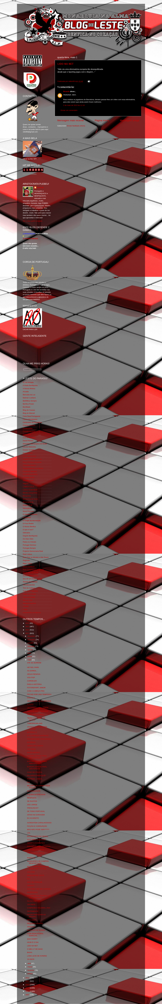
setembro (31, 646)
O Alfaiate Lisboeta (30, 514)
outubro (31, 643)
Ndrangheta (27, 508)
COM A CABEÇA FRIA (36, 691)
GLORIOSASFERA (30, 474)
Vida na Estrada (29, 597)
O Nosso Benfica (29, 527)
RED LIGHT (31, 920)
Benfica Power (28, 404)
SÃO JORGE (32, 805)
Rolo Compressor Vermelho (33, 570)
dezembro (32, 636)
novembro (32, 640)
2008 (27, 991)
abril (29, 963)
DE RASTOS (32, 801)
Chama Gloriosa (29, 425)
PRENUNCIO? (33, 808)
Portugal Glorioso (29, 545)
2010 (27, 985)
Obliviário (26, 533)
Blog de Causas (29, 410)
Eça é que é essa (29, 456)
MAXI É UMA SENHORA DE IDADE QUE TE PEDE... (38, 868)
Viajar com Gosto (29, 594)
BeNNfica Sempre (30, 401)
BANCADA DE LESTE (35, 875)
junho (30, 656)
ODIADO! (30, 885)
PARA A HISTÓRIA (34, 684)
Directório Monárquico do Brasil (35, 444)
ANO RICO (31, 749)
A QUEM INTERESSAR (36, 794)
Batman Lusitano (29, 398)
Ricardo (66, 91)
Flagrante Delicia (29, 465)
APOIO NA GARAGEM (36, 815)
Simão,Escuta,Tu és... (31, 573)
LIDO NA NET (65, 63)
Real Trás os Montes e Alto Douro (36, 557)
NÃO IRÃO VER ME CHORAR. (39, 889)
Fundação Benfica (30, 471)
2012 (27, 978)
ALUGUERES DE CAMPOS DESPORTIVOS (38, 862)
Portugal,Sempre (29, 548)
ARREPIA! (31, 927)
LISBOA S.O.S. (29, 487)
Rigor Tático (27, 563)
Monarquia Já (28, 502)
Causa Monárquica (30, 419)
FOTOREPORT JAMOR (36, 688)
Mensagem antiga (129, 120)
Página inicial (102, 120)
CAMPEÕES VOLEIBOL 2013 (38, 908)
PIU (28, 879)
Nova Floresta (28, 511)
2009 (27, 988)
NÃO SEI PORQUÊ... (35, 882)
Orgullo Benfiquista (30, 536)
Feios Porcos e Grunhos (32, 462)
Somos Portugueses (30, 576)
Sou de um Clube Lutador (32, 579)
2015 (27, 626)
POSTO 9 (31, 698)
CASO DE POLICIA (34, 772)
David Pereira (28, 441)
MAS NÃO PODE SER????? (38, 829)
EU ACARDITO (33, 818)
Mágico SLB (27, 505)
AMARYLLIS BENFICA (36, 843)
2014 (27, 630)
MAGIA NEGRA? (33, 752)
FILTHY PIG (31, 901)
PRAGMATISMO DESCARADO (39, 739)
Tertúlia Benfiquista (30, 582)
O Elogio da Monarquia (31, 520)
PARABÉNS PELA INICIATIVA (38, 846)
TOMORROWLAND (34, 723)
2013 (27, 633)
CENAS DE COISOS (35, 746)
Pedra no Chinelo (29, 542)
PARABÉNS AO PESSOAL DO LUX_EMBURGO (39, 897)
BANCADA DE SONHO (36, 930)
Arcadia (26, 392)
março (30, 967)
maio (30, 660)
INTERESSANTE (33, 791)
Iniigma (25, 484)
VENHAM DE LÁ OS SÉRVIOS (39, 701)
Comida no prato (29, 431)
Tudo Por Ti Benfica (30, 591)
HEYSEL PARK (33, 667)
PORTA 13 (31, 858)
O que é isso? (28, 530)
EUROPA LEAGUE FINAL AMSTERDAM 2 (37, 762)
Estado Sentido (29, 450)
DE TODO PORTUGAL (36, 811)
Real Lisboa (27, 554)
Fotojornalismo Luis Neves (33, 468)
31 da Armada (28, 382)
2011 (27, 981)
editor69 (40, 188)
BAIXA (29, 952)
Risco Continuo (29, 566)
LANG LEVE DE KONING (37, 956)
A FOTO (30, 704)
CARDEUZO (32, 681)
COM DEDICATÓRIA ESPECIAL (35, 935)
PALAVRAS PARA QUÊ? (36, 776)
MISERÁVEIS (32, 892)
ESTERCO (31, 742)
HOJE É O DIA (33, 942)
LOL (28, 833)
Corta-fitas (27, 434)
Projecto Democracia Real (33, 551)
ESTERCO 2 (32, 732)
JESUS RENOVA (33, 674)
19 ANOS (30, 959)
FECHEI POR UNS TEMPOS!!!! (39, 694)
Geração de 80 (28, 477)
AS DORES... (32, 671)
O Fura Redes (28, 523)
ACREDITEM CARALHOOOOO (39, 823)
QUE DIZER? (32, 939)
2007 (27, 995)
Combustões (28, 428)
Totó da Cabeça (29, 588)
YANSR (26, 606)
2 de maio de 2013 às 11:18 (74, 105)
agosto (30, 650)
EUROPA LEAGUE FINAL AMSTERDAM (37, 768)
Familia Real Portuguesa (32, 459)
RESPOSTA (31, 798)
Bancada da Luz (29, 395)
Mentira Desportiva (30, 493)
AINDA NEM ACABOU (35, 715)
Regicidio (26, 560)
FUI (28, 782)
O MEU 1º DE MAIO (35, 949)
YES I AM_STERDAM (35, 850)
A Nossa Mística (29, 388)
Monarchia (27, 496)
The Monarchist (29, 585)
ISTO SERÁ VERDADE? (36, 840)
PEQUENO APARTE (35, 923)
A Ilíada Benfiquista (30, 385)
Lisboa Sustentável (30, 490)
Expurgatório (28, 453)
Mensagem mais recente (70, 120)
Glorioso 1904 (28, 480)
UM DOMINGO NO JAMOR (37, 708)
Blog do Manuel (29, 413)
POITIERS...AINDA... (35, 779)
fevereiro (31, 970)
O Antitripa (27, 517)
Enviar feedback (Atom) (76, 126)
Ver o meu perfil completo (32, 221)
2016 (27, 623)
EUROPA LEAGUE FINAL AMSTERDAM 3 (37, 757)
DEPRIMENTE (33, 911)
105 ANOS (31, 904)
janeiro (30, 974)
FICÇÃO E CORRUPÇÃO (37, 826)
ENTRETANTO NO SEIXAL (37, 836)
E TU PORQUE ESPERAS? (38, 736)
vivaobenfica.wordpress (32, 612)
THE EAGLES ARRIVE (36, 853)
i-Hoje (25, 609)
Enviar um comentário (69, 110)
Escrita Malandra (29, 447)
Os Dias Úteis (28, 539)
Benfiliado (26, 407)
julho (30, 653)
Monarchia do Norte (30, 499)
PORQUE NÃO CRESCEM (37, 711)
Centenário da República (32, 422)
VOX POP (31, 677)
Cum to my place (29, 438)
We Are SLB (27, 600)
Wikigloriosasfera (29, 603)
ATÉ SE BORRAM (34, 663)
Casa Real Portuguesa (31, 416)
